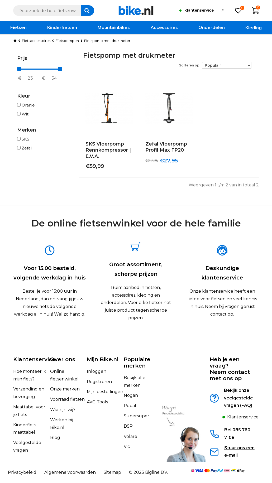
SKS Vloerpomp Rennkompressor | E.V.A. (108, 150)
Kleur (23, 96)
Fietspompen (67, 40)
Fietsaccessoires (36, 40)
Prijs (22, 58)
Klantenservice (34, 359)
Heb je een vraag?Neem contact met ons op (230, 368)
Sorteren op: (189, 65)
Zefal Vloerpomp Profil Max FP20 (166, 147)
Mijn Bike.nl (102, 359)
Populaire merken (137, 362)
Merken (26, 130)
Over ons (62, 359)
